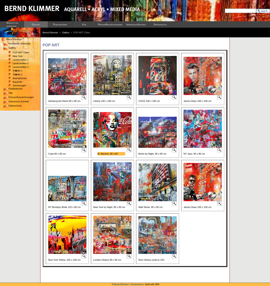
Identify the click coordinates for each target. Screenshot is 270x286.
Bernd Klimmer (50, 32)
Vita (84, 24)
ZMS (157, 284)
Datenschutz (160, 24)
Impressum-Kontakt (136, 24)
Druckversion (136, 284)
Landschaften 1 (19, 59)
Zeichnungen (17, 85)
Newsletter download (17, 43)
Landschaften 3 (19, 67)
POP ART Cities (19, 52)
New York (16, 56)
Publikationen (60, 24)
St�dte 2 (15, 74)
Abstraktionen (18, 78)
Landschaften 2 (19, 63)
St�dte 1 (15, 70)
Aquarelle (15, 82)
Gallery (36, 24)
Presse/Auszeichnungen (110, 24)
